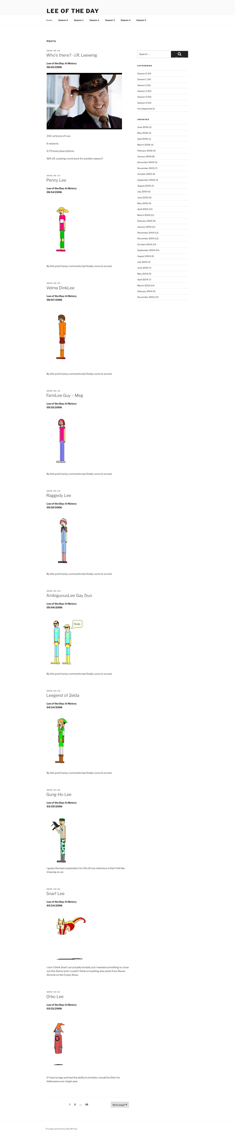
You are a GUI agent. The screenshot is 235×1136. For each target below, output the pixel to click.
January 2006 (144, 156)
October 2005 (144, 174)
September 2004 (146, 250)
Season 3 (110, 20)
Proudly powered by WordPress (61, 1128)
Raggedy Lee (58, 495)
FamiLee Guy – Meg (64, 395)
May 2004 (142, 273)
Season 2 (94, 20)
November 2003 (145, 297)
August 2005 (144, 185)
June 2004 (142, 267)
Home (49, 20)
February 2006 (144, 150)
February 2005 (144, 221)
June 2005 (142, 197)
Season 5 (141, 20)
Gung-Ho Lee (58, 794)
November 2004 (145, 238)
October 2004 (144, 244)
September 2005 (146, 180)
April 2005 (142, 209)
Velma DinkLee (60, 287)
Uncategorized (144, 108)
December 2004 (145, 232)
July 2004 (142, 262)
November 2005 (145, 168)
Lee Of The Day (73, 11)
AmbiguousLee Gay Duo (69, 595)
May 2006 (142, 133)
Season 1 (78, 20)
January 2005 (144, 226)
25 (87, 1104)
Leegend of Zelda (62, 695)
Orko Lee (55, 996)
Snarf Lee (55, 893)
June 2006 (142, 127)
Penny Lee (56, 180)
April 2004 (142, 279)
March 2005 (143, 215)
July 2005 (142, 191)
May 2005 (142, 203)
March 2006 (143, 144)
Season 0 (63, 20)
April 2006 (142, 139)
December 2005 (145, 162)
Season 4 (125, 20)
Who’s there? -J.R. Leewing (71, 55)
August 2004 (144, 256)
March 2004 (143, 285)
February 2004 (144, 291)
